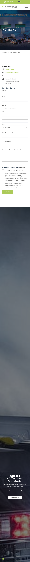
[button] (3, 559)
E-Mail (7, 133)
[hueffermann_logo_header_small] (10, 7)
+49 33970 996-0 (10, 69)
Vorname (4, 90)
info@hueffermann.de (12, 73)
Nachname (5, 97)
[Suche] (21, 7)
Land (3, 124)
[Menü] (25, 7)
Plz (3, 118)
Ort (3, 111)
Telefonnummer (6, 141)
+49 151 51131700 (8, 2)
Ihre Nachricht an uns (11, 150)
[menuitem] (20, 2)
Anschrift (4, 105)
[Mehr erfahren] (15, 498)
